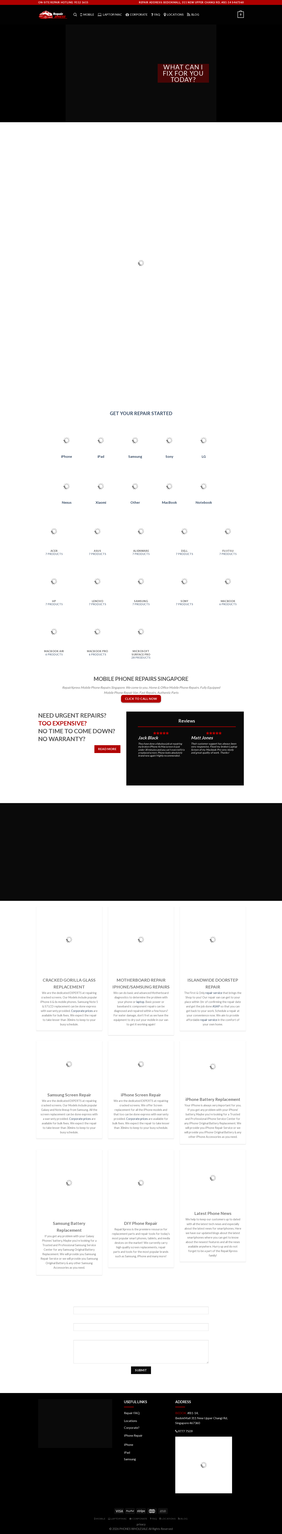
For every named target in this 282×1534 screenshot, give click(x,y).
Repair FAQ (132, 1413)
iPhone (66, 456)
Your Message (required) (141, 1336)
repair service (213, 993)
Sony (169, 456)
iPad (101, 456)
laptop (140, 1002)
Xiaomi (101, 502)
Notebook (204, 502)
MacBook (169, 502)
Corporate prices (82, 1010)
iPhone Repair (133, 1435)
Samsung (135, 456)
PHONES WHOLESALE (133, 1528)
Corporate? (131, 1427)
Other (135, 502)
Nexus (66, 502)
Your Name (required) (141, 1303)
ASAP (216, 1006)
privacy (141, 1524)
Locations (130, 1421)
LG (204, 456)
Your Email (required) (141, 1320)
